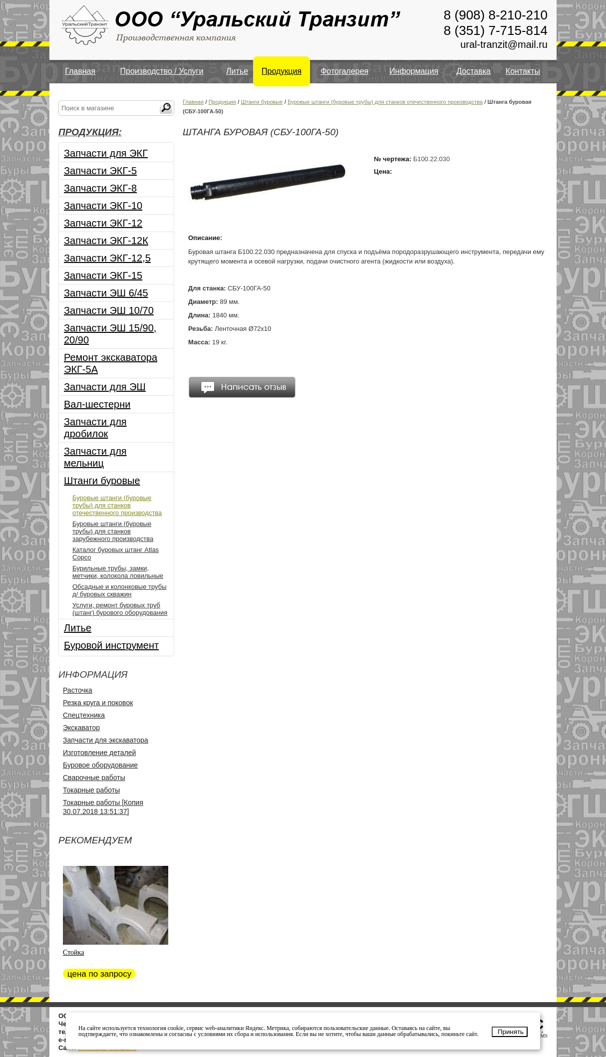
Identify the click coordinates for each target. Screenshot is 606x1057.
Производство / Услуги (162, 71)
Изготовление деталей (99, 753)
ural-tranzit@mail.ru (504, 44)
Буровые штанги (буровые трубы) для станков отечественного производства (117, 505)
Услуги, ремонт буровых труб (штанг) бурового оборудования (119, 608)
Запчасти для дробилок (95, 427)
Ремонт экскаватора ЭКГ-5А (110, 363)
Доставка (473, 71)
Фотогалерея (344, 71)
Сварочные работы (94, 778)
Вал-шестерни (97, 404)
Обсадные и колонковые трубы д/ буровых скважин (119, 590)
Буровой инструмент (111, 645)
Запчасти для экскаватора (105, 740)
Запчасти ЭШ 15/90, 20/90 (110, 333)
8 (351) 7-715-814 (496, 30)
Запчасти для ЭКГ (106, 153)
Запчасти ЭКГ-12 (103, 223)
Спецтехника (84, 715)
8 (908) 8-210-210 (496, 14)
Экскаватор (81, 728)
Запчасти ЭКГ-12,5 (107, 258)
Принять (511, 1032)
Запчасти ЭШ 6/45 (106, 292)
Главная (80, 71)
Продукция (282, 71)
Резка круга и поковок (98, 703)
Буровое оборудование (100, 765)
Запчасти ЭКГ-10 (103, 205)
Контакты (523, 71)
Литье (237, 71)
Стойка (73, 952)
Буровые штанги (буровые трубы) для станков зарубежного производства (112, 531)
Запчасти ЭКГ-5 (100, 170)
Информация (413, 71)
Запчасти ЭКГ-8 (100, 188)
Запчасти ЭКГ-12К (106, 240)
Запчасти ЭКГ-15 (103, 275)
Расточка (77, 690)
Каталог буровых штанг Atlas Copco (115, 553)
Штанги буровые (102, 480)
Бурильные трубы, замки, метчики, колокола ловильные (117, 571)
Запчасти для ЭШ (105, 386)
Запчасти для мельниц (95, 457)
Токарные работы (91, 790)
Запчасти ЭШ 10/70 (109, 310)
